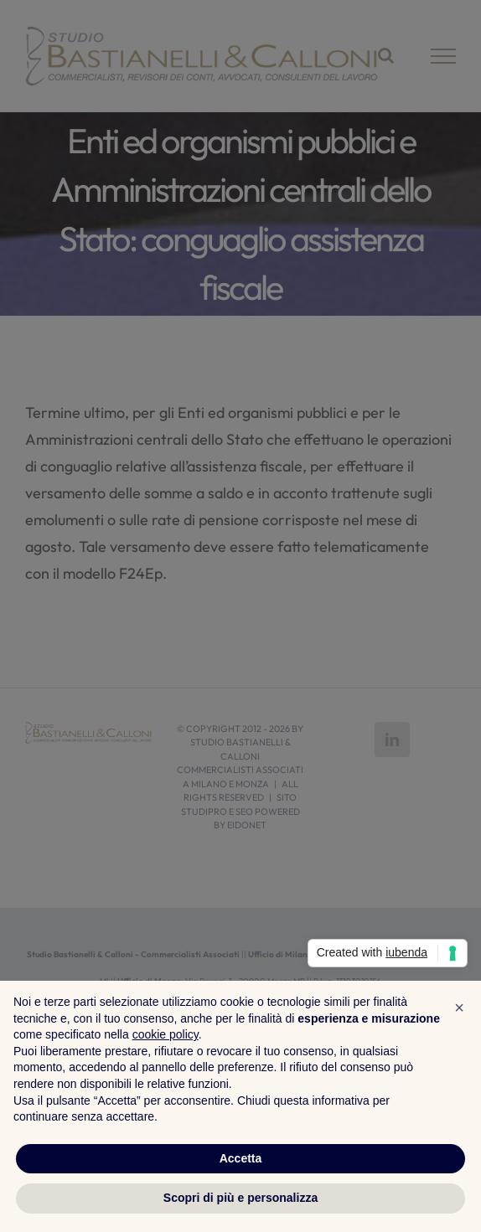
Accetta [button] (241, 1158)
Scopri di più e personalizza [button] (240, 1197)
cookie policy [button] (165, 1034)
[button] (459, 1007)
